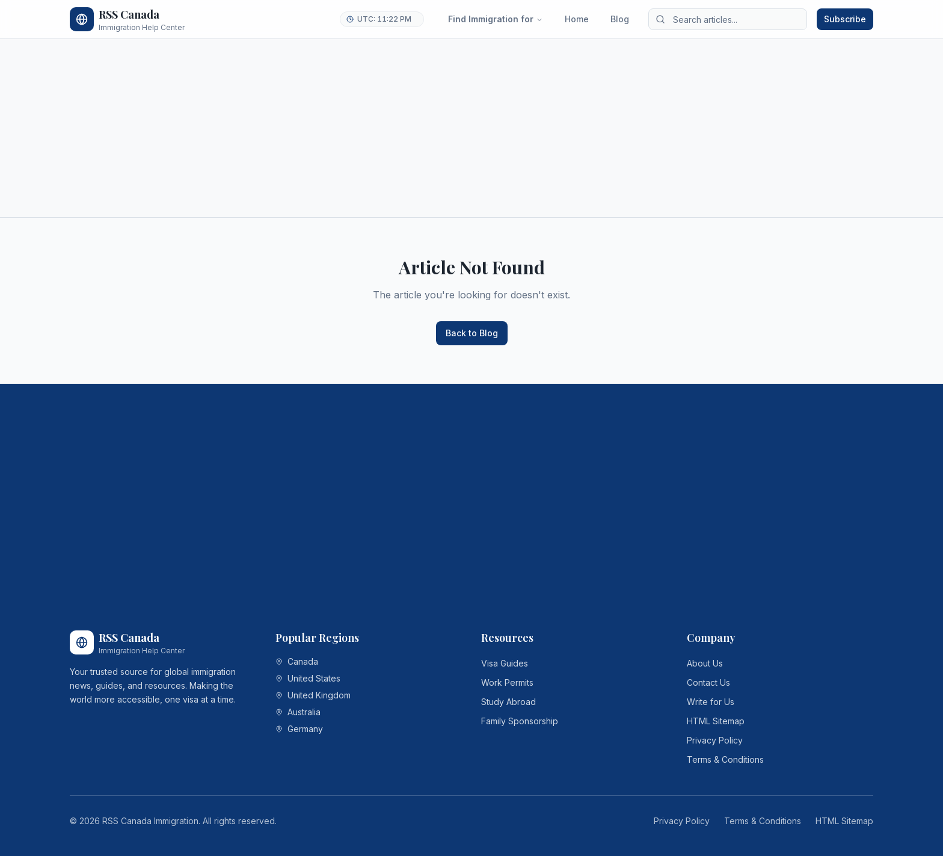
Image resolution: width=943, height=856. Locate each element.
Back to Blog (472, 333)
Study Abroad (508, 702)
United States (307, 678)
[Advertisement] (430, 128)
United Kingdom (313, 695)
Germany (299, 729)
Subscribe (845, 19)
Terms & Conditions (725, 759)
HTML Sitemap (716, 721)
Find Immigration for (495, 19)
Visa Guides (504, 663)
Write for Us (710, 702)
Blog (619, 19)
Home (577, 19)
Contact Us (708, 682)
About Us (705, 663)
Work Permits (507, 682)
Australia (298, 712)
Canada (296, 661)
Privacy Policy (715, 740)
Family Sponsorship (519, 721)
